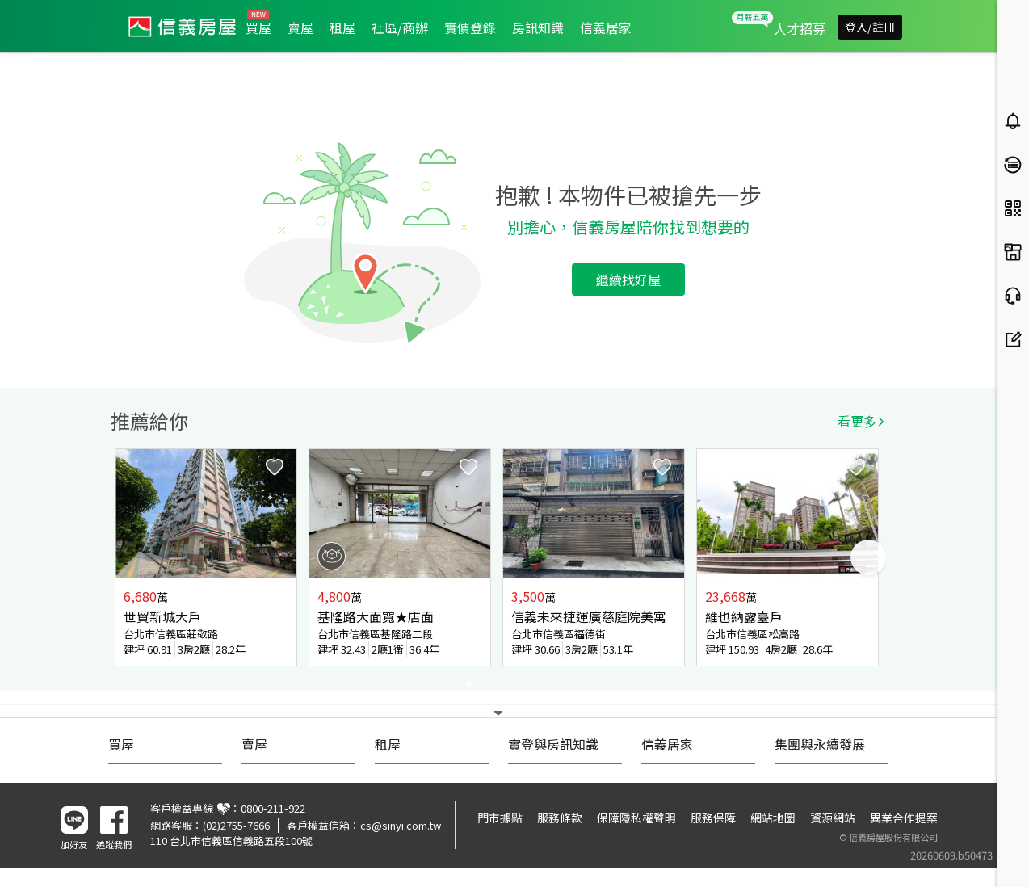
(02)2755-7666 (236, 825)
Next (868, 557)
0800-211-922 (273, 808)
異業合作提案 (904, 817)
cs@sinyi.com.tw (400, 825)
